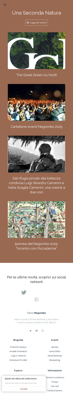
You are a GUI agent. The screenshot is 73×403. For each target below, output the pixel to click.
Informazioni (55, 370)
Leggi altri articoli (36, 22)
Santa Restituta (55, 355)
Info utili (55, 386)
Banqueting (54, 360)
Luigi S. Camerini (18, 355)
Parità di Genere (54, 390)
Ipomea (54, 347)
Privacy (55, 381)
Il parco (18, 370)
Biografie (18, 340)
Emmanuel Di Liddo (18, 360)
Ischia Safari (54, 351)
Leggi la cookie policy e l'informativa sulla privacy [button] (21, 383)
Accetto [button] (24, 389)
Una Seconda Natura (36, 13)
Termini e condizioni (55, 377)
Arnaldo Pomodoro (18, 351)
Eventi (54, 340)
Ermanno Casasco (18, 347)
